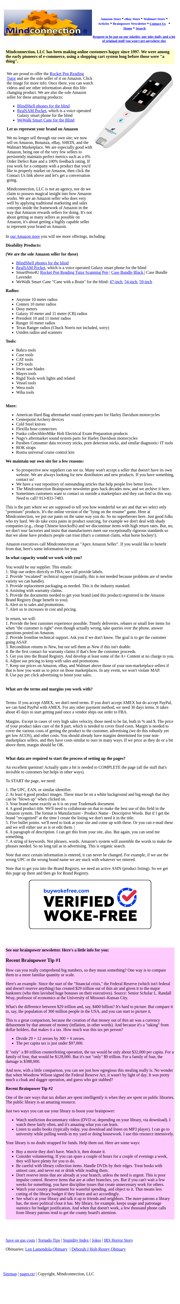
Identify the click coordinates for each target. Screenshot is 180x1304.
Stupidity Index (76, 1240)
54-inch (130, 282)
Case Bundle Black (127, 272)
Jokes (96, 1240)
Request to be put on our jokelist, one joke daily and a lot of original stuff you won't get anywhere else (134, 39)
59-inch (145, 282)
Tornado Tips (49, 1240)
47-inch (116, 282)
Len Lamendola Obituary (46, 1249)
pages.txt (27, 1274)
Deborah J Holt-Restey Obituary (99, 1249)
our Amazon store (25, 236)
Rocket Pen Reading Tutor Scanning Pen (74, 272)
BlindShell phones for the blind (43, 106)
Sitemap (10, 1274)
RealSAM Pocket (32, 110)
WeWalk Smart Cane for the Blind (45, 120)
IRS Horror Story (118, 1240)
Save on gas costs (20, 1240)
